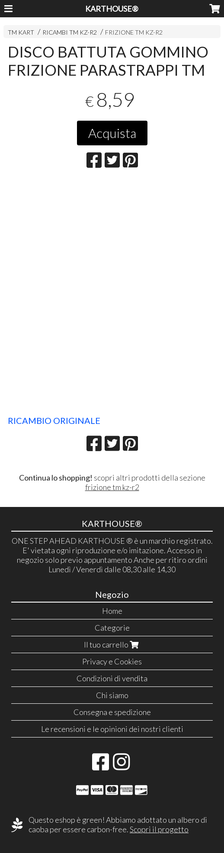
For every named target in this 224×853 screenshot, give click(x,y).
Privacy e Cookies (112, 661)
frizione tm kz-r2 (112, 487)
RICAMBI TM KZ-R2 (69, 32)
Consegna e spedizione (112, 712)
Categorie (112, 627)
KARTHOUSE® (111, 8)
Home (112, 611)
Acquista (112, 133)
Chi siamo (112, 695)
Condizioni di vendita (112, 678)
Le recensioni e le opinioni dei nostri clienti (112, 729)
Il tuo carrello (112, 644)
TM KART (21, 32)
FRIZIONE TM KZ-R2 (134, 32)
